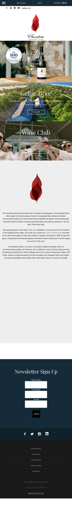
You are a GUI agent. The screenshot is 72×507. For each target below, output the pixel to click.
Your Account (21, 3)
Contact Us (36, 471)
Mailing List (26, 8)
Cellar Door (32, 230)
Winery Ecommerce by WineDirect (36, 488)
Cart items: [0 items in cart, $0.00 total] (60, 3)
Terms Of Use (36, 460)
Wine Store (36, 454)
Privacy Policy (36, 449)
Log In (40, 3)
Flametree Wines (36, 27)
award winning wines (54, 233)
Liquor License (36, 465)
